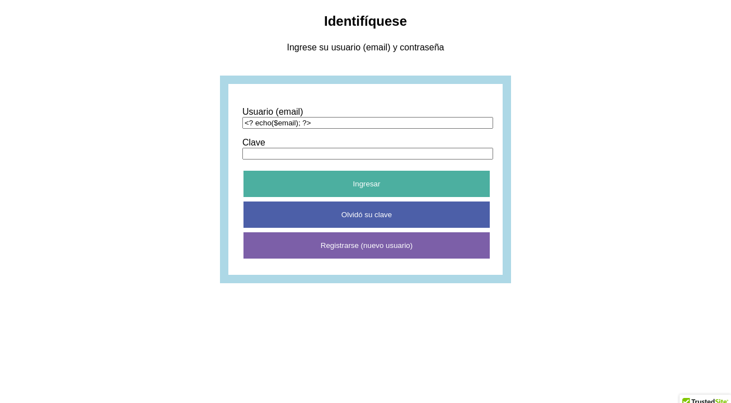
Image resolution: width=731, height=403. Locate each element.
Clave (253, 142)
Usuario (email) (272, 111)
